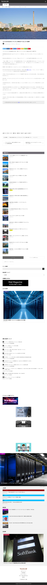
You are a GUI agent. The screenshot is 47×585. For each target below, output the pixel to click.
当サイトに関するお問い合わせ (23, 575)
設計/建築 (5, 4)
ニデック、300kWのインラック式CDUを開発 (11, 345)
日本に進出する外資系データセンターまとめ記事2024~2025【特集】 (15, 353)
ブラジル (24, 137)
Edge (10, 137)
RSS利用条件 (23, 572)
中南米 (26, 137)
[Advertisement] (23, 117)
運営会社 (23, 577)
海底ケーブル (29, 137)
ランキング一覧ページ (43, 486)
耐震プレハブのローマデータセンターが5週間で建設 (12, 377)
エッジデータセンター (19, 137)
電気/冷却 (10, 347)
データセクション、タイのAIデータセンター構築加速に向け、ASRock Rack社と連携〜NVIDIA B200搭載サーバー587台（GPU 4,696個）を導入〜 (24, 369)
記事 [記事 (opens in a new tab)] (18, 102)
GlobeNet (13, 137)
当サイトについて (23, 571)
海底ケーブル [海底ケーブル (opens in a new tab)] (29, 69)
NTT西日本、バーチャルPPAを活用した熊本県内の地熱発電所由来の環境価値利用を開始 (18, 357)
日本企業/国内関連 (11, 343)
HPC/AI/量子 (11, 362)
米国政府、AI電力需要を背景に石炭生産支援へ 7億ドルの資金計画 (15, 373)
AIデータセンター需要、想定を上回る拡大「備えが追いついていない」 (15, 349)
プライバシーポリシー (23, 574)
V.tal (15, 137)
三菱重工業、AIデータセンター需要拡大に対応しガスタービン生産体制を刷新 (16, 364)
